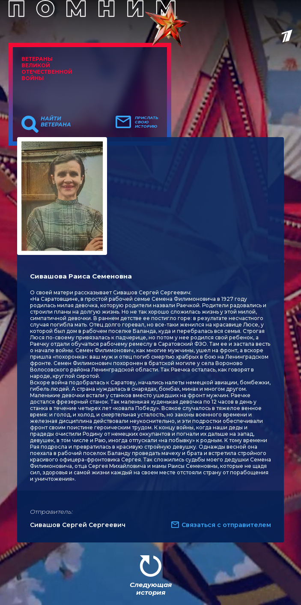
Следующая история (151, 588)
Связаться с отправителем (226, 525)
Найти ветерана (56, 122)
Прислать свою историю (146, 122)
